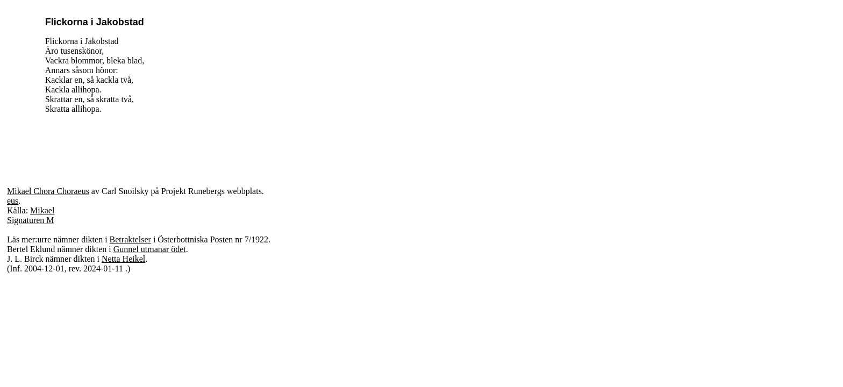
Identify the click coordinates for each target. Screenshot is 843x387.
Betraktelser (130, 239)
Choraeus (71, 191)
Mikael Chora (30, 191)
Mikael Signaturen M (30, 215)
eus (12, 200)
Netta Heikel (123, 258)
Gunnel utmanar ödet (149, 249)
